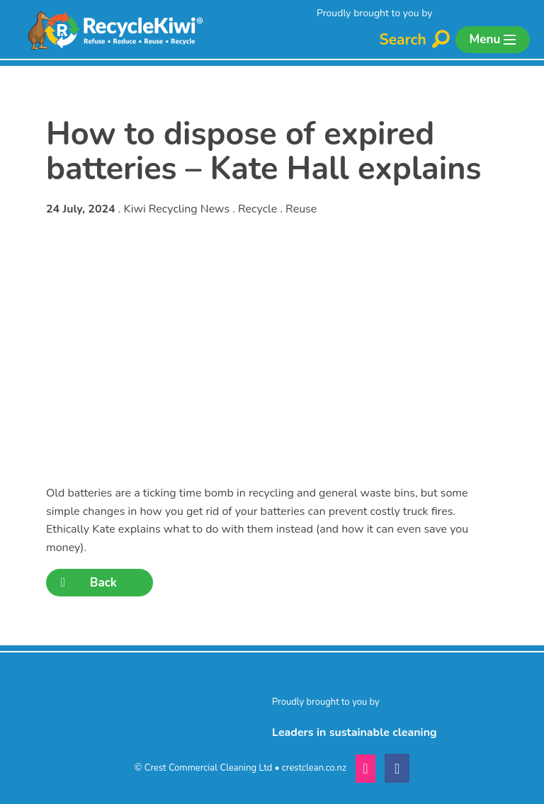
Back (89, 582)
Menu (493, 39)
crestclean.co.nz (314, 767)
